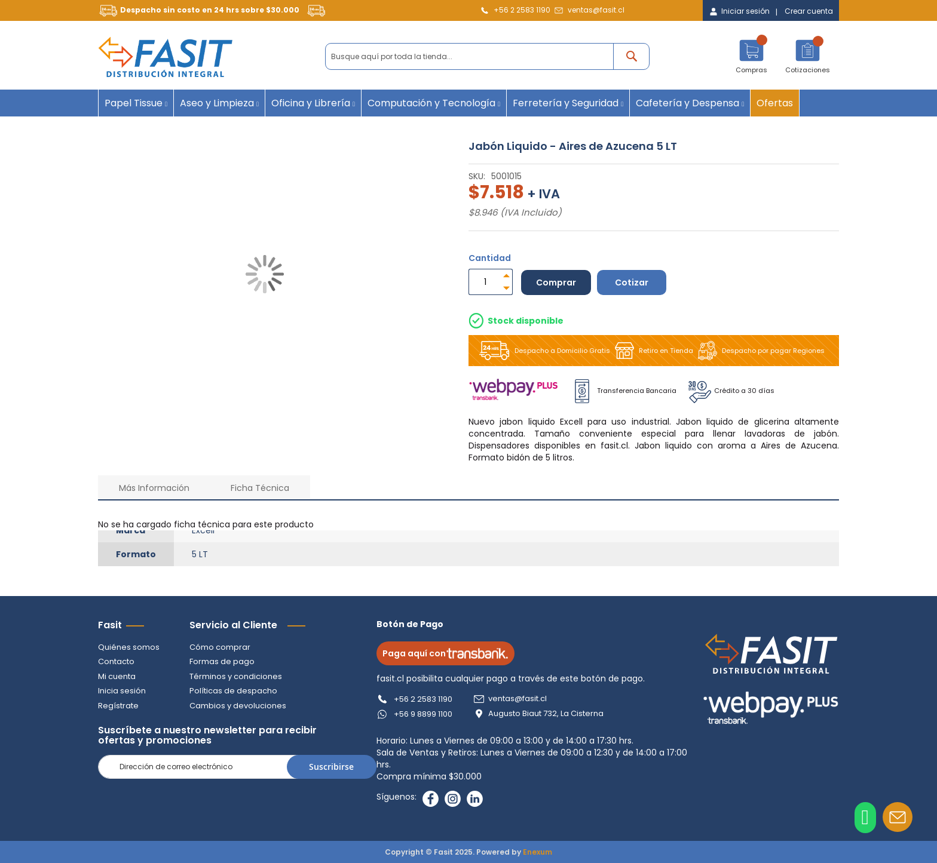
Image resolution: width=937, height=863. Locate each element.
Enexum (537, 852)
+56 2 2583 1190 (522, 10)
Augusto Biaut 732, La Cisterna (546, 713)
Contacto (116, 661)
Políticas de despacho (233, 690)
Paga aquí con (445, 653)
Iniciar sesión (745, 11)
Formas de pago (222, 661)
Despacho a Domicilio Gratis (542, 350)
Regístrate (118, 705)
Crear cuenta (809, 11)
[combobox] (487, 56)
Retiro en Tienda (651, 350)
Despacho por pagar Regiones (759, 350)
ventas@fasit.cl (596, 10)
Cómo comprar (219, 647)
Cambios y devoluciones (237, 705)
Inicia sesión (122, 690)
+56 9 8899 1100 (423, 714)
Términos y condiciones (235, 676)
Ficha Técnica (260, 488)
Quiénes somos (129, 647)
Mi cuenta (117, 676)
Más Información (154, 488)
